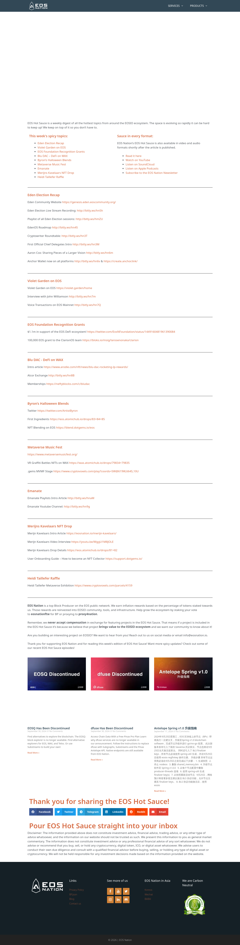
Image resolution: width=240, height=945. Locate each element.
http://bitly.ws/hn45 (65, 227)
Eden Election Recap (51, 143)
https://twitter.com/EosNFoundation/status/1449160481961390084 (131, 332)
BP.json (73, 894)
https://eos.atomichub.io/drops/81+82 (92, 550)
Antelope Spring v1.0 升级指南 (176, 728)
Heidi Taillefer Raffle (51, 177)
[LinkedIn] (118, 899)
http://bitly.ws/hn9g (77, 506)
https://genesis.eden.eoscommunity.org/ (89, 202)
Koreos (148, 889)
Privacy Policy (76, 889)
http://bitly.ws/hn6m (99, 253)
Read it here (134, 156)
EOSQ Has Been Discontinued (49, 728)
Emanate (43, 168)
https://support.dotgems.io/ (124, 558)
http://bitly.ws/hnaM (81, 498)
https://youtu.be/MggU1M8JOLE (92, 542)
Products (200, 6)
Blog (71, 898)
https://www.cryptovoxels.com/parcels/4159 (103, 585)
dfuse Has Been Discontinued (112, 728)
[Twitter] (126, 891)
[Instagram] (110, 899)
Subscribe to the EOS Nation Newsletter (152, 173)
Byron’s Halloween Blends (55, 160)
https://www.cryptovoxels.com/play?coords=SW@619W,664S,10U (96, 471)
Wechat (149, 894)
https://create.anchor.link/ (120, 261)
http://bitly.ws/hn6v (87, 261)
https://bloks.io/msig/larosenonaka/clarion (110, 340)
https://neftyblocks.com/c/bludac (68, 384)
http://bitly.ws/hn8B (61, 375)
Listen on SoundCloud (140, 164)
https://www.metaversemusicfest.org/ (52, 454)
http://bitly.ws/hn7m (82, 296)
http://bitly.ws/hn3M (86, 244)
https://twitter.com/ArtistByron (57, 410)
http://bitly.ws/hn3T (74, 236)
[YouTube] (118, 891)
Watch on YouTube (138, 160)
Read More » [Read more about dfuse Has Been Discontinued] (97, 759)
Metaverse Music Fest (52, 164)
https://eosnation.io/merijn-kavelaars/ (91, 533)
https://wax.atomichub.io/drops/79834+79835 (99, 463)
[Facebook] (110, 891)
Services (177, 6)
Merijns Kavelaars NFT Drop (56, 173)
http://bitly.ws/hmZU (89, 219)
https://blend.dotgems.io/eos (75, 427)
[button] (41, 812)
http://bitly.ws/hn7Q (87, 305)
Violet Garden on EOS (52, 147)
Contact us (75, 903)
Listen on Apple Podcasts (142, 168)
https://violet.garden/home (74, 288)
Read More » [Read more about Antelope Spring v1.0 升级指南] (160, 791)
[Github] (126, 899)
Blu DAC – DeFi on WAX (53, 156)
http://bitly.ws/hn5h (90, 210)
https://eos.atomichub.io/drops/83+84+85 (77, 419)
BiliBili (148, 898)
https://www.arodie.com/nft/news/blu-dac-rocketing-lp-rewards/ (86, 367)
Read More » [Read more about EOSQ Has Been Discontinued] (33, 752)
